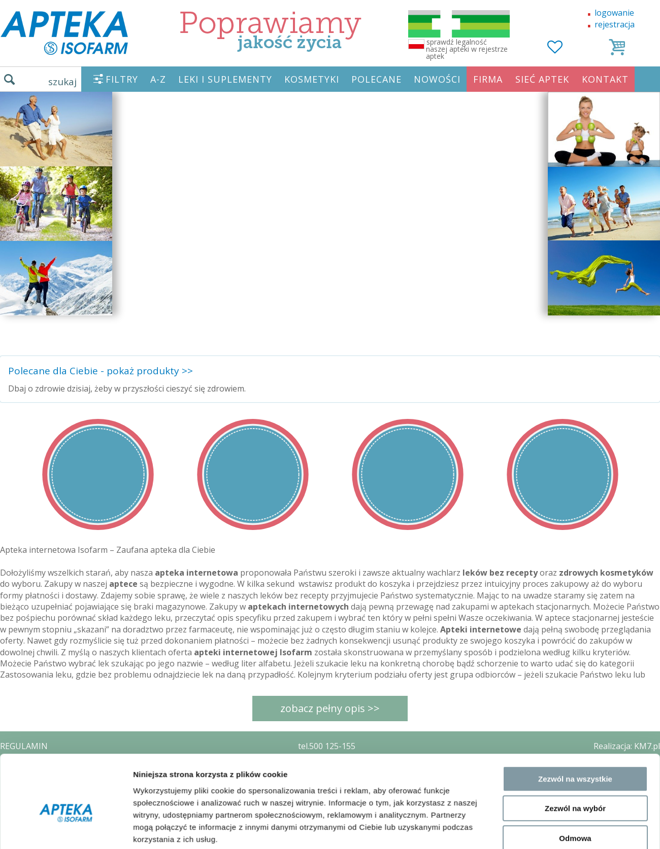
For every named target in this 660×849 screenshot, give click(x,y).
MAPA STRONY (28, 833)
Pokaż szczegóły (541, 747)
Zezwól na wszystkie (575, 643)
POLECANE (376, 79)
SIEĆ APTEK (542, 79)
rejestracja (615, 24)
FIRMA (488, 79)
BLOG (11, 819)
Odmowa (575, 702)
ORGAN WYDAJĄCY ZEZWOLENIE (62, 804)
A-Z (158, 79)
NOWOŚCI (437, 79)
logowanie (614, 12)
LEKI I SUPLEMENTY (225, 79)
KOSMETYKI (311, 79)
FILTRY (122, 79)
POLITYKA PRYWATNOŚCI (49, 775)
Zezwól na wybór (575, 673)
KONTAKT (605, 79)
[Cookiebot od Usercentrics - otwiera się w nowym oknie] (65, 747)
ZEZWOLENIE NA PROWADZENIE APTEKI (77, 789)
